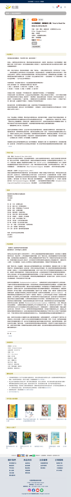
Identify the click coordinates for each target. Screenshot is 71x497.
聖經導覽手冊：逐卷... (11, 447)
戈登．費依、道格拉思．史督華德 (46, 29)
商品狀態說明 (36, 46)
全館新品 (27, 463)
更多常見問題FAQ (14, 392)
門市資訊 (11, 468)
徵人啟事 (11, 470)
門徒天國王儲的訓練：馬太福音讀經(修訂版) (30, 420)
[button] (53, 7)
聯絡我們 (11, 465)
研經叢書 (38, 37)
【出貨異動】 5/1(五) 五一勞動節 (35, 1)
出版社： (34, 35)
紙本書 (34, 20)
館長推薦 (27, 465)
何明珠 (38, 33)
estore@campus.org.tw (37, 482)
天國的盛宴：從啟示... (54, 447)
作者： (34, 29)
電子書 (41, 20)
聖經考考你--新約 (45, 419)
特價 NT (34, 40)
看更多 (9, 146)
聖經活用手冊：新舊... (26, 447)
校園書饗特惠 (44, 463)
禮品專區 (27, 468)
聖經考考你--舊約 (62, 419)
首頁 (7, 13)
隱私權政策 (12, 475)
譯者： (34, 33)
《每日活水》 (60, 465)
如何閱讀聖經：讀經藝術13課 (14, 420)
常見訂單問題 (41, 379)
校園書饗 (27, 470)
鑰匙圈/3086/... (39, 446)
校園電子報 (59, 463)
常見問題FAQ (12, 463)
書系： (34, 37)
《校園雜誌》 (60, 468)
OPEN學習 (59, 470)
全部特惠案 (43, 465)
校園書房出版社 (41, 35)
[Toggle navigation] (65, 7)
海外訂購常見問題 (28, 390)
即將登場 (27, 473)
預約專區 (42, 468)
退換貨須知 (48, 388)
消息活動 (11, 473)
